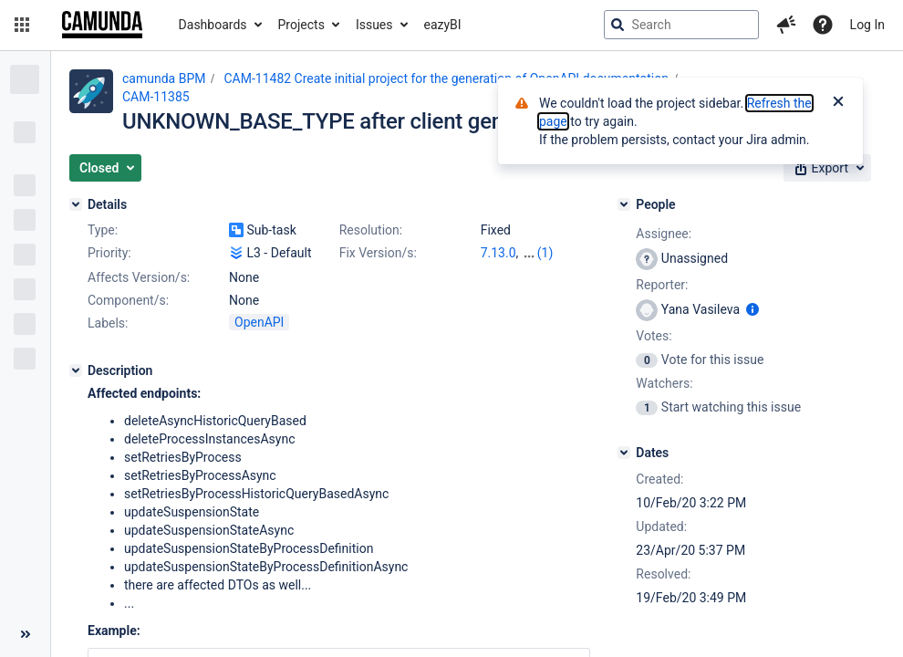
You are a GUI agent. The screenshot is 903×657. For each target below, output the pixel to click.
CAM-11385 (156, 96)
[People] (624, 204)
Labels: (108, 323)
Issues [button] (374, 24)
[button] (22, 24)
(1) (545, 252)
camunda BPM (163, 78)
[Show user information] (752, 309)
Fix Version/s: (378, 252)
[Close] (838, 103)
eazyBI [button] (443, 24)
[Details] (75, 204)
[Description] (75, 370)
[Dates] (624, 452)
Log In (867, 24)
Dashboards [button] (213, 24)
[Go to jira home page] (102, 24)
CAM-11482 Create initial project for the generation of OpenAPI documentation (445, 78)
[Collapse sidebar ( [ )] (25, 634)
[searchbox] (681, 24)
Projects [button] (301, 24)
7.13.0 (498, 252)
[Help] (822, 24)
